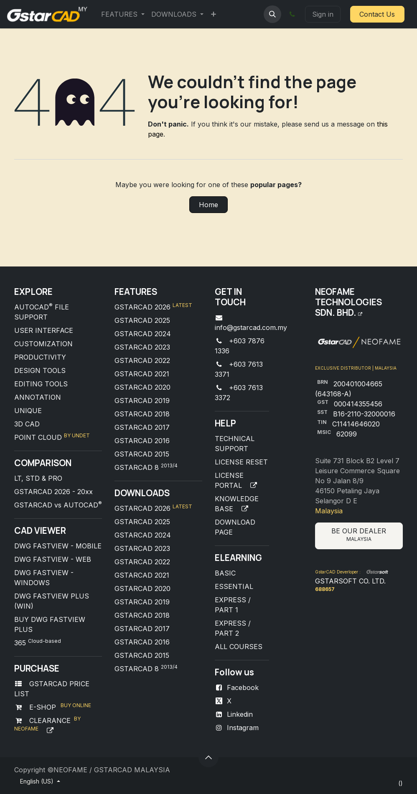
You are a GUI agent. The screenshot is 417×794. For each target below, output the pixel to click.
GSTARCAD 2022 (142, 360)
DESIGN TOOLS (40, 370)
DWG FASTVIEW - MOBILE (58, 546)
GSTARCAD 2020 (142, 387)
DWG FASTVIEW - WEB (52, 559)
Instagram (243, 727)
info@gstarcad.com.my (251, 327)
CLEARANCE (48, 720)
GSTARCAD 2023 (142, 347)
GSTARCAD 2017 (142, 427)
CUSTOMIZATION (43, 344)
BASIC (225, 573)
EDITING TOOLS (41, 384)
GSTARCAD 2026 (153, 307)
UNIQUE (28, 410)
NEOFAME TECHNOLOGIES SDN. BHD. (348, 302)
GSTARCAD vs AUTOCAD (58, 505)
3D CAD (27, 424)
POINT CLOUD (39, 437)
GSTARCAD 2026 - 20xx (53, 491)
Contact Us (377, 14)
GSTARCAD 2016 (142, 440)
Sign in (322, 14)
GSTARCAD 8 (146, 467)
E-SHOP (41, 707)
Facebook (243, 687)
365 (37, 643)
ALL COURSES (238, 646)
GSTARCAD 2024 (142, 334)
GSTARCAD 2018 (142, 414)
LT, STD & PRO (38, 478)
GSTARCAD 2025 (142, 320)
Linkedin (240, 714)
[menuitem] (123, 14)
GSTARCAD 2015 (141, 454)
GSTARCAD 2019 (142, 400)
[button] (272, 14)
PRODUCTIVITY (40, 357)
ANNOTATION (37, 397)
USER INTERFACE (43, 330)
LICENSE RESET (241, 462)
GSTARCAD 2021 (141, 374)
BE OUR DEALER (358, 534)
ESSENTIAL (234, 586)
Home (208, 204)
